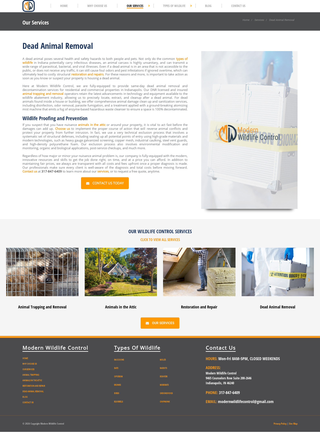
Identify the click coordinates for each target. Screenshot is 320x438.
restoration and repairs (87, 74)
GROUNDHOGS (166, 393)
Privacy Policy (280, 423)
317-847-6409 (52, 171)
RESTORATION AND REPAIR (33, 386)
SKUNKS (117, 385)
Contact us (29, 171)
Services (259, 19)
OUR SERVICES (28, 369)
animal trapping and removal (43, 94)
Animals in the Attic (120, 307)
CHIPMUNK (165, 401)
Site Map (293, 423)
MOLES (163, 359)
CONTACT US (27, 402)
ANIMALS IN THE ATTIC (32, 380)
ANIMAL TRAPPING (30, 375)
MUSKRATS (164, 385)
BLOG (25, 397)
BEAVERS (163, 376)
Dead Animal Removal (277, 307)
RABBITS (163, 368)
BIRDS (116, 393)
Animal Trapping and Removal (42, 307)
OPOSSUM (118, 376)
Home (245, 19)
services (103, 171)
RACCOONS (119, 359)
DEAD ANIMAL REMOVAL (33, 391)
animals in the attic (92, 125)
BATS (116, 368)
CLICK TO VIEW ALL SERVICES (160, 239)
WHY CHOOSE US (29, 364)
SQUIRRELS (118, 401)
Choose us (62, 129)
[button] (11, 280)
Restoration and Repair (199, 307)
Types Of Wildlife (137, 347)
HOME (25, 358)
